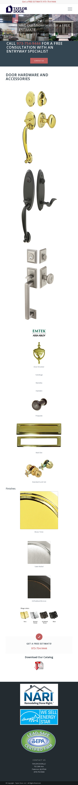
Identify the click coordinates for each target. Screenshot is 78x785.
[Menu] (68, 9)
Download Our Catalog (39, 657)
